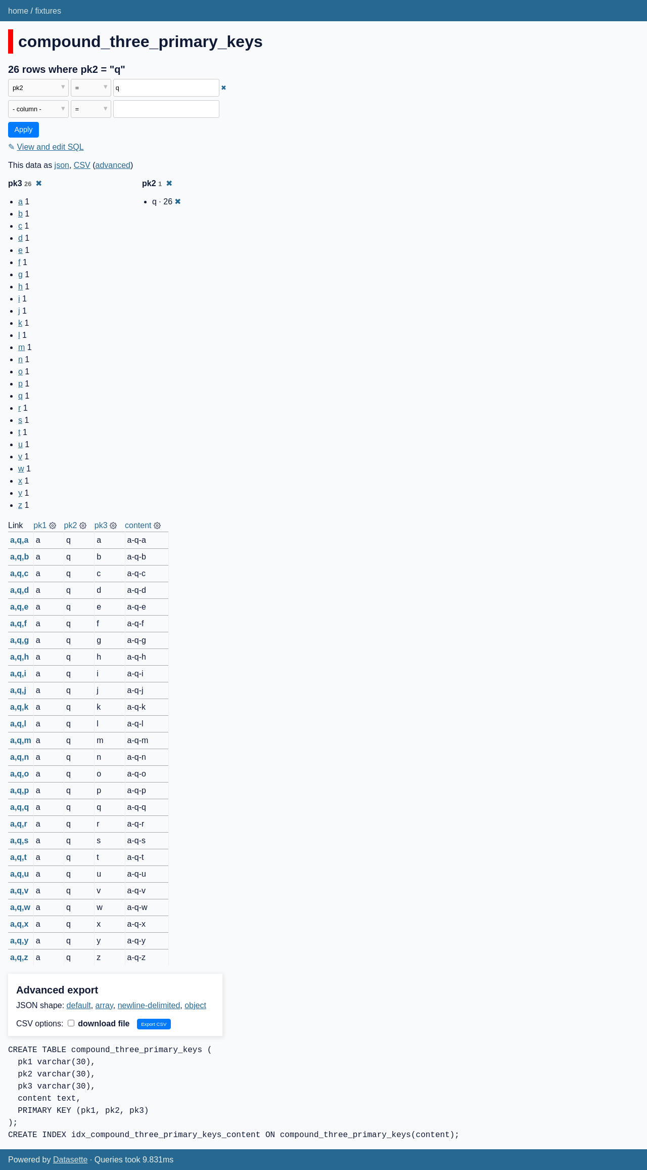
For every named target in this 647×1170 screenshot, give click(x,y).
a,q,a (19, 540)
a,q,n (19, 757)
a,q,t (18, 857)
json (62, 165)
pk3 (101, 525)
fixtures (48, 11)
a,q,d (19, 590)
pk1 (40, 525)
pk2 (70, 525)
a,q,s (19, 840)
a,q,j (18, 690)
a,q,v (19, 890)
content (138, 525)
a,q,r (18, 823)
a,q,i (18, 673)
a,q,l (18, 723)
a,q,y (19, 940)
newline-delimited (149, 1005)
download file (99, 1023)
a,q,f (18, 623)
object (195, 1005)
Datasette (70, 1159)
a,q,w (20, 907)
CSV (82, 165)
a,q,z (19, 957)
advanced (113, 165)
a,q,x (19, 924)
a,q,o (19, 773)
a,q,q (19, 807)
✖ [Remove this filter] (223, 88)
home (18, 11)
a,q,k (19, 707)
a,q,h (19, 657)
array (104, 1005)
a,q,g (19, 640)
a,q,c (19, 573)
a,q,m (20, 740)
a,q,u (19, 874)
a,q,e (19, 606)
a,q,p (19, 790)
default (79, 1005)
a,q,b (19, 556)
